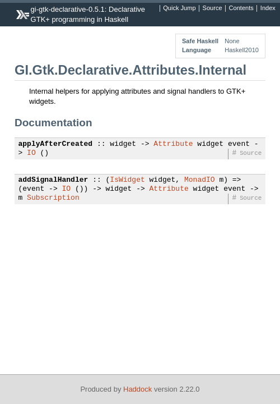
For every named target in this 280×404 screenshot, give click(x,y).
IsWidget (127, 180)
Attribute (173, 144)
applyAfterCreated (55, 144)
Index (268, 8)
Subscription (53, 198)
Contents (241, 8)
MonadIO (199, 180)
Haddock (137, 389)
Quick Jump (179, 8)
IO (31, 153)
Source (212, 8)
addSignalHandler (53, 180)
